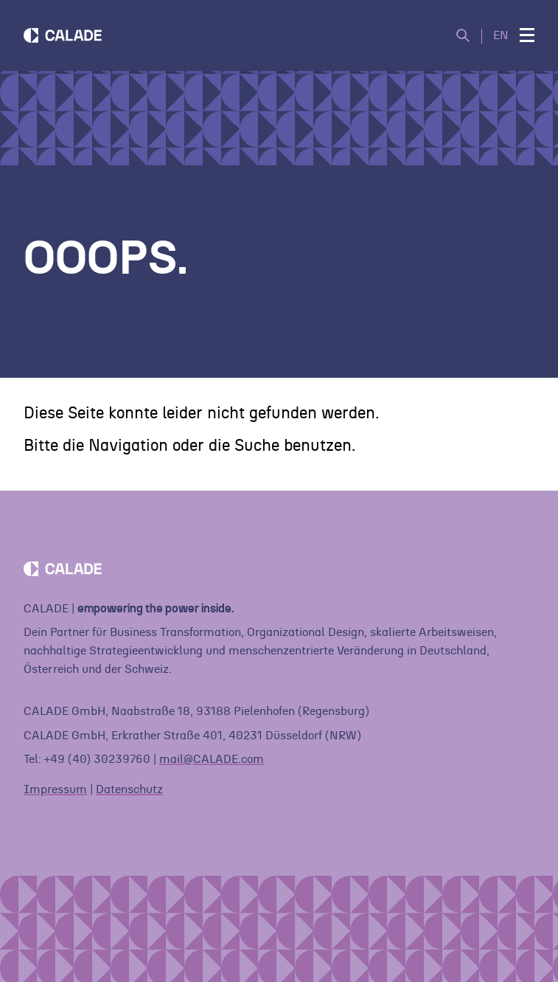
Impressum (55, 789)
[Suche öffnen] (469, 36)
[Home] (63, 35)
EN (501, 35)
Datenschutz (129, 789)
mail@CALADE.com (211, 759)
